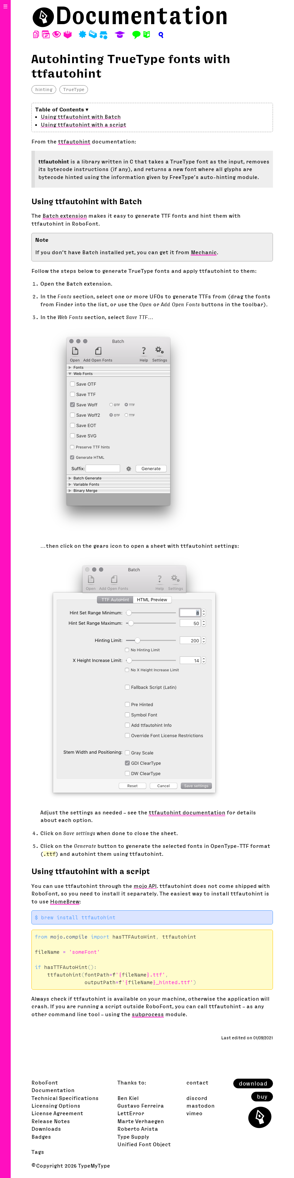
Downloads (46, 1128)
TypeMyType (94, 1165)
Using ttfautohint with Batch (81, 116)
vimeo (194, 1113)
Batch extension (64, 215)
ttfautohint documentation (187, 812)
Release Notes (50, 1121)
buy (262, 1096)
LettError (130, 1113)
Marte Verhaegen (140, 1121)
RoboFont (44, 1082)
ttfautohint (74, 141)
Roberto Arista (137, 1128)
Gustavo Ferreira (140, 1105)
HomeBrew (64, 901)
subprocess (148, 1014)
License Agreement (57, 1113)
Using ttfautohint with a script (83, 124)
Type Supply (133, 1136)
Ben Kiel (128, 1098)
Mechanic (204, 252)
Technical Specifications (65, 1098)
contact (197, 1082)
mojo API (145, 886)
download (253, 1083)
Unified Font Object (144, 1144)
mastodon (200, 1105)
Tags (37, 1152)
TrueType (73, 89)
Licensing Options (55, 1105)
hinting (43, 89)
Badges (41, 1136)
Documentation (141, 15)
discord (196, 1098)
